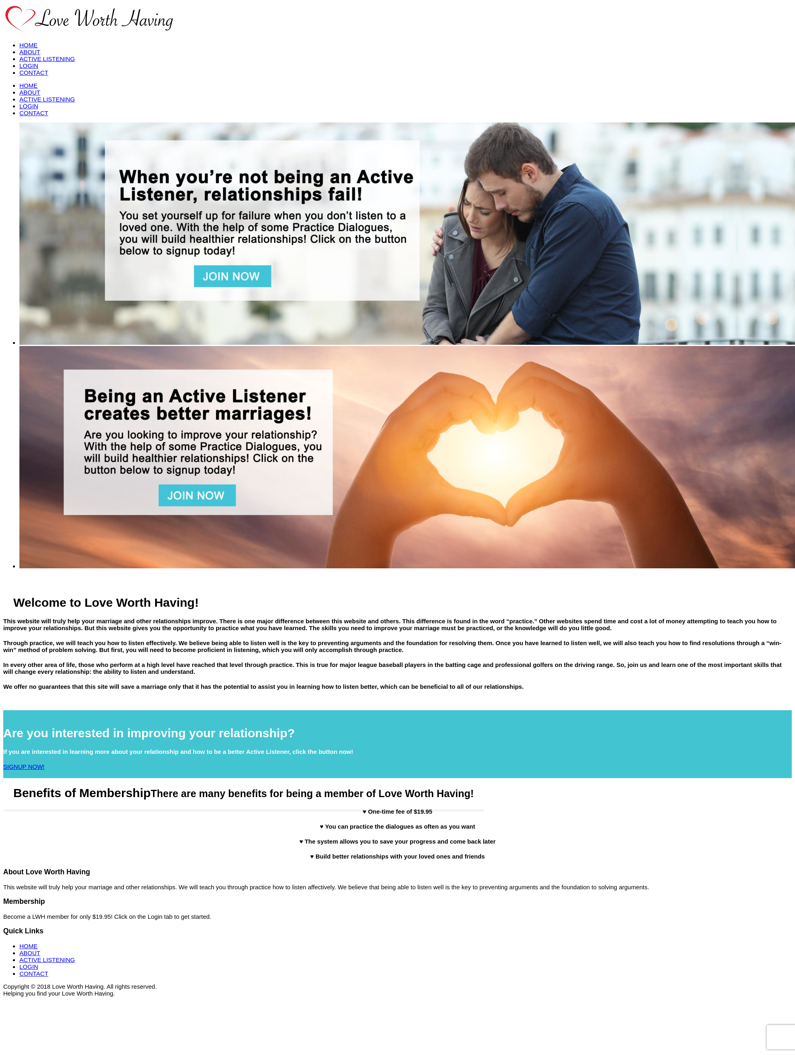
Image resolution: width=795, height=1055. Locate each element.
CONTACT (33, 72)
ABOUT (29, 52)
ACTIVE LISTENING (47, 58)
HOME (28, 45)
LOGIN (28, 65)
